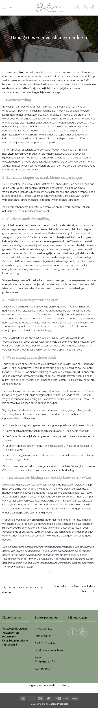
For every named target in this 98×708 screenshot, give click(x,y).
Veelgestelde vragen (14, 628)
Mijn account (9, 644)
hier (50, 330)
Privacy (65, 685)
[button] (7, 7)
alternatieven (15, 153)
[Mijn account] (85, 7)
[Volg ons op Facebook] (72, 632)
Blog (49, 32)
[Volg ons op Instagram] (82, 632)
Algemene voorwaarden (43, 685)
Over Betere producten (15, 640)
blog (21, 72)
